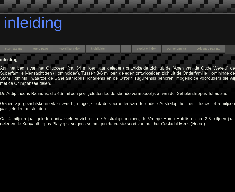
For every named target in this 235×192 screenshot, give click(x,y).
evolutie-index (146, 48)
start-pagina (13, 48)
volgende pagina (208, 48)
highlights (98, 48)
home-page (40, 48)
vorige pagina (176, 48)
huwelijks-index (69, 48)
